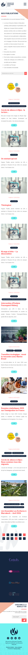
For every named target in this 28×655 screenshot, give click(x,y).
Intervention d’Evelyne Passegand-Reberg (10, 304)
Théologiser (6, 205)
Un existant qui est (9, 159)
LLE (22, 504)
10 (3, 538)
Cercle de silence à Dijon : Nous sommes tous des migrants (12, 462)
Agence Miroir (17, 648)
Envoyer (24, 620)
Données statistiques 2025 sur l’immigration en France (12, 409)
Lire (14, 125)
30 (11, 538)
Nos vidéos (10, 350)
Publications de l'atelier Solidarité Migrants (14, 106)
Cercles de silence (14, 103)
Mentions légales (10, 647)
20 (7, 538)
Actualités (14, 154)
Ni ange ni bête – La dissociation (9, 253)
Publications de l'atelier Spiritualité (14, 507)
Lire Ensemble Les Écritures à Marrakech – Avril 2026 (13, 512)
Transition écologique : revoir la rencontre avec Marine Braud (13, 356)
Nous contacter (18, 647)
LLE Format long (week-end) (12, 504)
